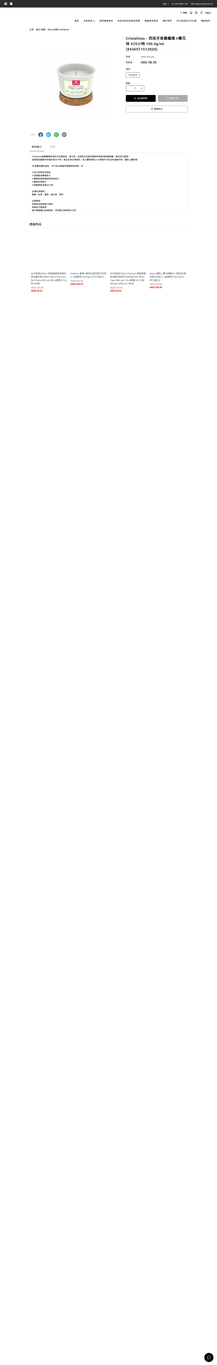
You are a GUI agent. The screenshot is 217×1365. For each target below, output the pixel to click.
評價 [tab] (52, 156)
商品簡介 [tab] (37, 156)
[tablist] (108, 157)
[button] (40, 144)
